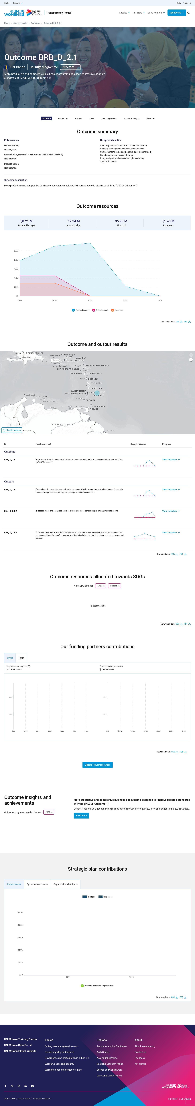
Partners (137, 12)
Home (7, 23)
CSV (177, 322)
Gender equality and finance (59, 1052)
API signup (140, 1064)
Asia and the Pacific (107, 1058)
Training (187, 3)
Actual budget (102, 310)
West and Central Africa (109, 1076)
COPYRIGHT (173, 1099)
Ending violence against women (61, 1046)
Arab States (103, 1052)
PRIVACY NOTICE (24, 1099)
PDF (186, 322)
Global (7, 3)
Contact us (140, 1052)
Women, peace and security (59, 1064)
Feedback (140, 1058)
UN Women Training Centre (20, 1039)
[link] (176, 463)
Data (179, 3)
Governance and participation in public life (67, 1058)
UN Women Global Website (20, 1051)
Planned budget (82, 310)
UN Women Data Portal (18, 1045)
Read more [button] (81, 815)
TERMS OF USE (9, 1099)
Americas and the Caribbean (112, 1046)
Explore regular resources (97, 765)
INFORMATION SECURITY (42, 1099)
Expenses (119, 310)
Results (123, 12)
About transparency (145, 1046)
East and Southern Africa (110, 1064)
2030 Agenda (155, 12)
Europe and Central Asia (109, 1070)
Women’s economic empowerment (99, 986)
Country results (20, 23)
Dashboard (175, 12)
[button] (97, 393)
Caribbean (35, 23)
